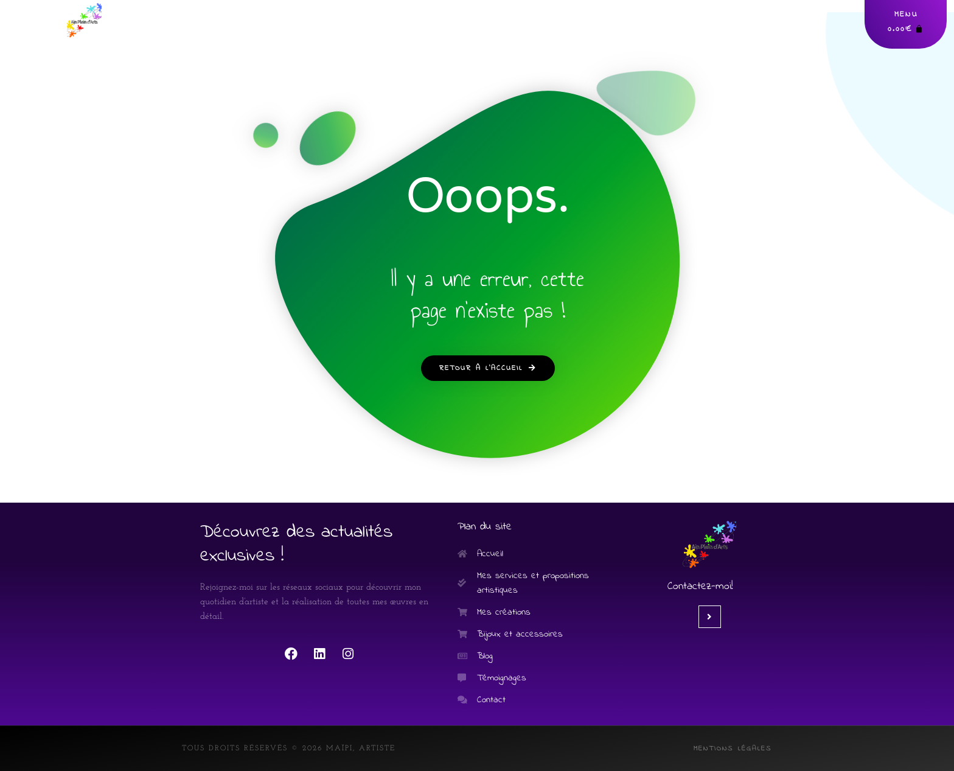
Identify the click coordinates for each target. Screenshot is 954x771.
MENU (906, 14)
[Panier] (906, 29)
